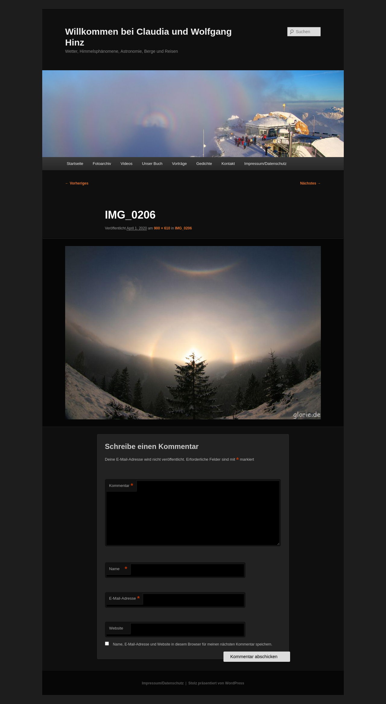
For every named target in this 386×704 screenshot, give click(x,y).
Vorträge (179, 163)
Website (116, 628)
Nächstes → (310, 183)
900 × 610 (162, 228)
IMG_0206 (183, 228)
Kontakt (228, 163)
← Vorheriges (76, 183)
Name (118, 569)
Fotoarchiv (102, 163)
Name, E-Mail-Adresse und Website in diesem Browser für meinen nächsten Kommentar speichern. (192, 644)
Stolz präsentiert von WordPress (216, 683)
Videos (127, 163)
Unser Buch (152, 163)
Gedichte (204, 163)
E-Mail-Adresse (124, 598)
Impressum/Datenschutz (265, 163)
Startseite (75, 163)
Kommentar (121, 485)
